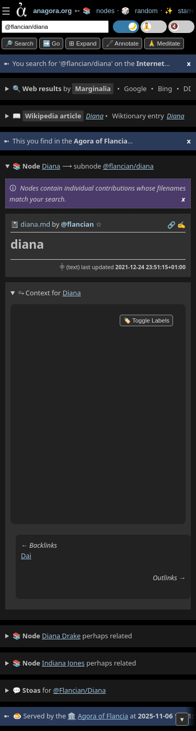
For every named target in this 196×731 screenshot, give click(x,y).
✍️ (181, 224)
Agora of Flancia (103, 716)
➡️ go (51, 43)
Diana (94, 115)
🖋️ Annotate (122, 43)
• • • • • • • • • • (102, 88)
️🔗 (171, 224)
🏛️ (71, 716)
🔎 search (19, 43)
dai (26, 555)
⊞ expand (82, 43)
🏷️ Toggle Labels (146, 320)
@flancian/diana (128, 166)
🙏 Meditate (164, 43)
